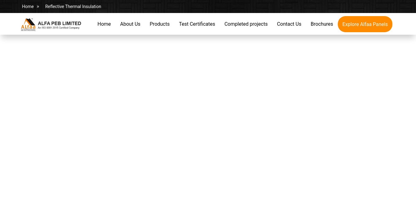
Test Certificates (197, 24)
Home (28, 6)
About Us (130, 24)
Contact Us (289, 24)
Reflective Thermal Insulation (73, 6)
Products (160, 24)
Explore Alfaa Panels (365, 24)
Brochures (322, 24)
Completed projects (246, 24)
